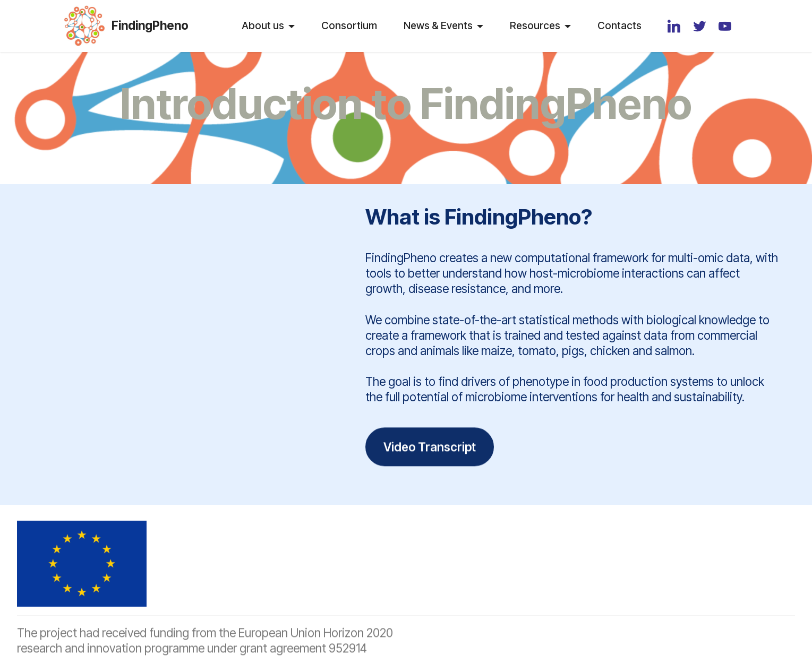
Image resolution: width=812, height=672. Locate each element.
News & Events (438, 25)
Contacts (619, 25)
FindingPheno (150, 25)
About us (263, 25)
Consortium (349, 25)
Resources (535, 25)
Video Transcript (429, 459)
